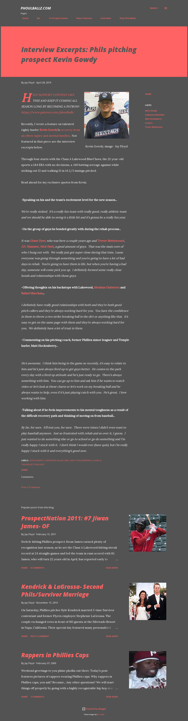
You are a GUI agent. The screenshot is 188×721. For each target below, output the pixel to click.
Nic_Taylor (100, 714)
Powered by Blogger (94, 708)
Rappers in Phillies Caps (55, 655)
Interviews (104, 18)
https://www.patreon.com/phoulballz (47, 112)
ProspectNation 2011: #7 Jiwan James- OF (65, 522)
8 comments (37, 567)
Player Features (82, 18)
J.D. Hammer (30, 246)
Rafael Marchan (32, 293)
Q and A (148, 123)
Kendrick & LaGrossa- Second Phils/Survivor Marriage (62, 590)
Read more (112, 567)
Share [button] (148, 94)
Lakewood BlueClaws (154, 114)
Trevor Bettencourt (110, 240)
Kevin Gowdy (49, 130)
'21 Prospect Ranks (56, 18)
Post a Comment (30, 487)
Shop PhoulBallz (126, 18)
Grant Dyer (37, 240)
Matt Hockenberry (153, 118)
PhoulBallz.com (36, 8)
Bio (36, 18)
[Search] (154, 8)
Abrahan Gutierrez (107, 287)
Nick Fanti (47, 246)
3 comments (37, 696)
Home (24, 18)
